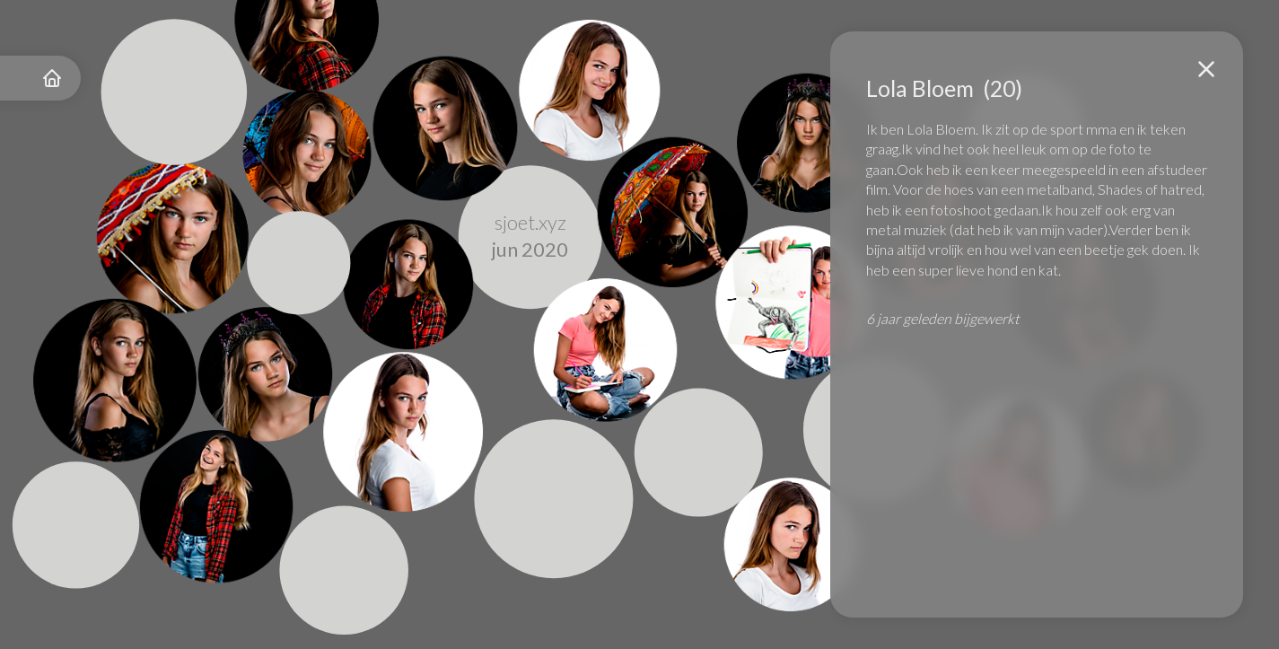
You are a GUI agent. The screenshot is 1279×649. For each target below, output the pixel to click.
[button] (1206, 69)
